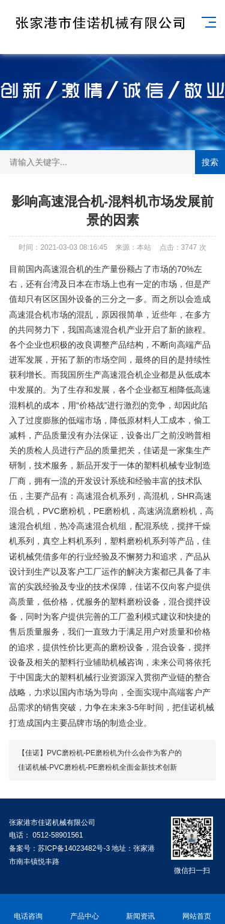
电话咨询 (28, 909)
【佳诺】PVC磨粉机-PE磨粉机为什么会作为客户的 (100, 753)
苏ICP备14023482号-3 (75, 848)
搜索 (210, 162)
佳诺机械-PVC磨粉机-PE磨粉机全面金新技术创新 (97, 767)
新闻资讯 (141, 909)
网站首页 (197, 909)
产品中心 (84, 909)
